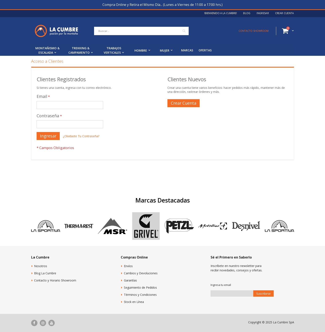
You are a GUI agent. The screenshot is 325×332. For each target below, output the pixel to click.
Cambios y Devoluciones (141, 273)
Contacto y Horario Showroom (55, 280)
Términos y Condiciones (140, 295)
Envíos (128, 266)
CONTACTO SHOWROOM (254, 31)
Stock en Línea (134, 302)
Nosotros (40, 266)
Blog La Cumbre (45, 273)
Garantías (130, 280)
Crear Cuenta (284, 13)
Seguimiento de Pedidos (140, 287)
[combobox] (141, 31)
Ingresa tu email (221, 285)
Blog (246, 13)
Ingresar (263, 13)
